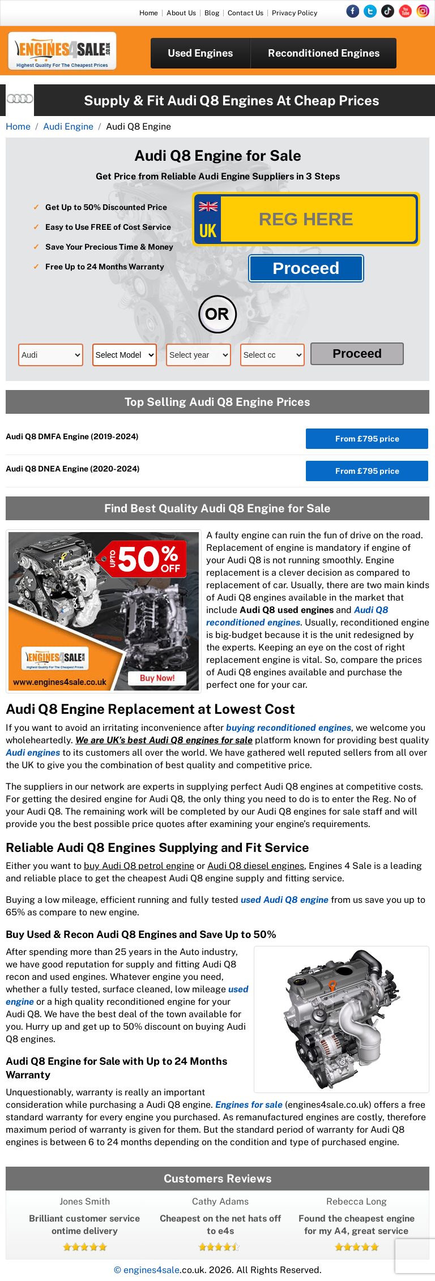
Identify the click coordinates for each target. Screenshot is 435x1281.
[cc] (272, 355)
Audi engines (33, 752)
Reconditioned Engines (323, 53)
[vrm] (306, 219)
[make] (50, 355)
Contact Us (245, 13)
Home (148, 13)
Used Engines (200, 53)
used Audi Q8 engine (285, 899)
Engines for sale (249, 1104)
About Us (181, 13)
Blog (211, 13)
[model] (124, 355)
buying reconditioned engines (288, 727)
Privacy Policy (294, 13)
